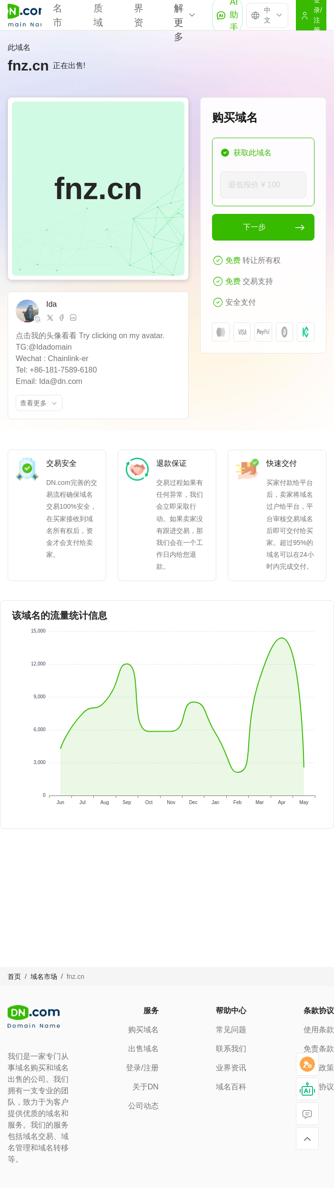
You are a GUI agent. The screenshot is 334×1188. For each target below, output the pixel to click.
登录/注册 (142, 1068)
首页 (14, 976)
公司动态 (143, 1106)
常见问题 (231, 1030)
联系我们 (231, 1049)
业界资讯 (231, 1068)
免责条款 (319, 1049)
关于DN (145, 1087)
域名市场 (43, 976)
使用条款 (319, 1030)
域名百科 (231, 1087)
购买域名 (143, 1030)
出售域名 (143, 1049)
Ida (51, 304)
